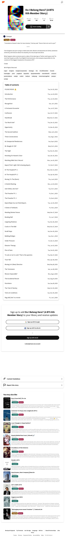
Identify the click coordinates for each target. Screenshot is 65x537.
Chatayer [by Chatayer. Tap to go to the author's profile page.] (9, 36)
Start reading (35, 27)
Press (32, 532)
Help (42, 535)
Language (34, 530)
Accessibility (36, 535)
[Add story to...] (48, 27)
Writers (41, 530)
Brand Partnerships (51, 530)
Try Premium (19, 530)
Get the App (27, 530)
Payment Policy (27, 535)
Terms (15, 535)
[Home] (31, 2)
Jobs (58, 530)
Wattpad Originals (10, 530)
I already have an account (32, 344)
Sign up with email (32, 338)
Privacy (20, 535)
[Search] (62, 2)
